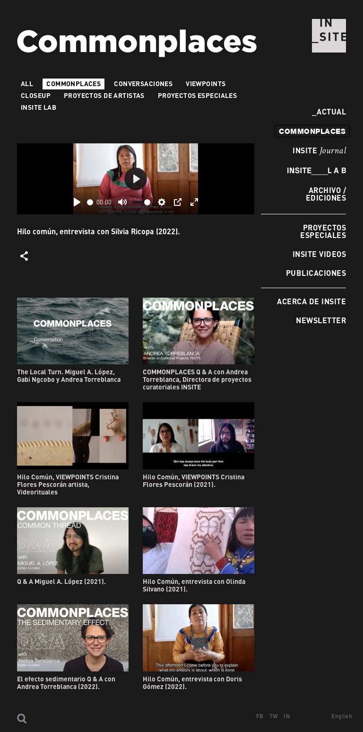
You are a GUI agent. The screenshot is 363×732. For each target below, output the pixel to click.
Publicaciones (316, 272)
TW (273, 716)
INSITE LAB (38, 107)
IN (287, 716)
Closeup (36, 95)
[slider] (90, 202)
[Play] (77, 202)
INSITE (319, 151)
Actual (329, 111)
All (27, 83)
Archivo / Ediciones (326, 193)
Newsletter (321, 320)
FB (260, 716)
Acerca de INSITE (311, 301)
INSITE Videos (319, 253)
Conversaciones (143, 83)
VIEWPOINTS (205, 83)
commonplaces (312, 131)
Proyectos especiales (323, 231)
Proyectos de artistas (104, 95)
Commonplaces (73, 83)
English (341, 716)
